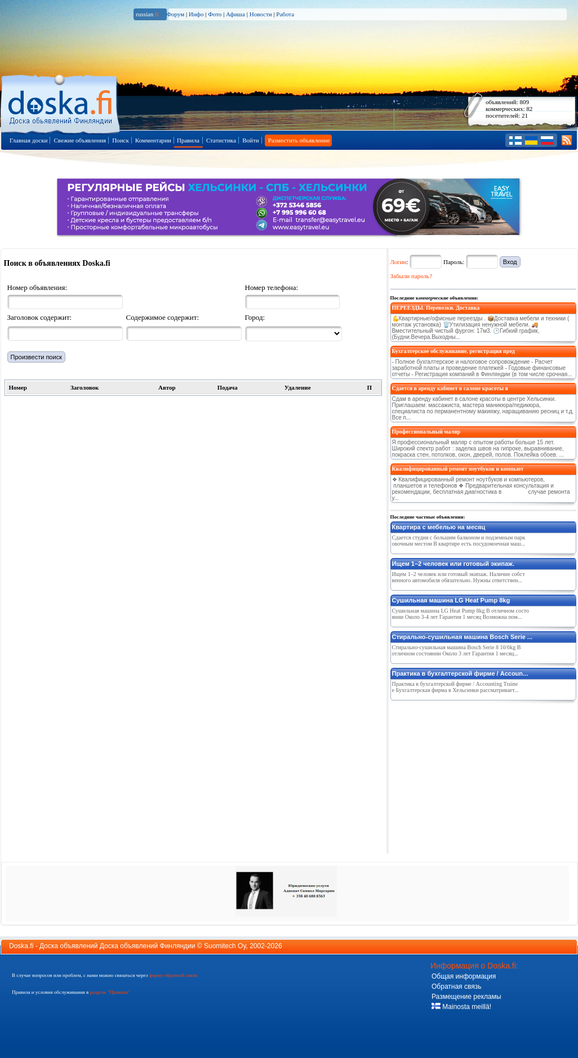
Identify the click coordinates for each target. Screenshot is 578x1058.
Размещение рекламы (466, 997)
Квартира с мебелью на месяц (439, 527)
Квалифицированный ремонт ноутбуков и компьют (458, 469)
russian (147, 14)
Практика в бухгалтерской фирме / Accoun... (460, 673)
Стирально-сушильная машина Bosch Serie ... (462, 636)
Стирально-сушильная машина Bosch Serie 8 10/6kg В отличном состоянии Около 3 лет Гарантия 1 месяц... (456, 650)
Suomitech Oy (225, 946)
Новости (261, 14)
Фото (214, 14)
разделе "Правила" (110, 992)
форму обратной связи (173, 975)
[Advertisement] (474, 774)
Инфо (196, 14)
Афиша (235, 14)
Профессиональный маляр (426, 431)
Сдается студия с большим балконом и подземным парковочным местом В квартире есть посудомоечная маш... (459, 540)
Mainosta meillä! (461, 1007)
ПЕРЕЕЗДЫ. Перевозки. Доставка (436, 308)
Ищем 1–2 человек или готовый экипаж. (453, 563)
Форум (175, 14)
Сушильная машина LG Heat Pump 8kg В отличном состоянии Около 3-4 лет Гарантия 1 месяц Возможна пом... (460, 614)
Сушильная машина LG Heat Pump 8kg (451, 600)
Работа (285, 14)
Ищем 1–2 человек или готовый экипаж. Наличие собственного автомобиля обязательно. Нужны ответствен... (458, 577)
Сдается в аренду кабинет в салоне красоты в (450, 388)
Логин (398, 261)
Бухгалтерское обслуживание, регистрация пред (453, 351)
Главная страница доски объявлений (61, 102)
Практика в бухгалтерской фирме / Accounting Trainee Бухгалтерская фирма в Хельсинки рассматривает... (455, 687)
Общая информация (464, 976)
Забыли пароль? (411, 276)
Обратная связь (456, 986)
